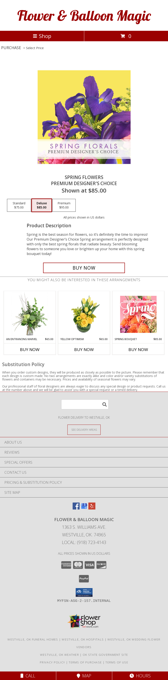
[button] (84, 592)
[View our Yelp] (91, 508)
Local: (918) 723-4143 (84, 542)
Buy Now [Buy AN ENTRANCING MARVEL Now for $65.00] (30, 349)
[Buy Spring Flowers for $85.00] (84, 268)
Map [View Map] (84, 676)
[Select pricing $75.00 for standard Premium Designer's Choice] (19, 205)
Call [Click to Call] (28, 676)
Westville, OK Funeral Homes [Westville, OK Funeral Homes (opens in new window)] (32, 639)
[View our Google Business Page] (84, 508)
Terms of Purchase (85, 662)
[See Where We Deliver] (84, 429)
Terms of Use (116, 662)
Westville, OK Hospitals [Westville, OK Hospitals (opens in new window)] (83, 639)
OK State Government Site (105, 655)
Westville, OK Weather (59, 655)
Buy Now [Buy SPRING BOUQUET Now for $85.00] (138, 349)
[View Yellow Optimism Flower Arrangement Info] (84, 314)
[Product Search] (84, 404)
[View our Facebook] (76, 508)
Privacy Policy (52, 662)
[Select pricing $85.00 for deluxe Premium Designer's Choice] (41, 205)
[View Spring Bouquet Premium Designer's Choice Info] (138, 314)
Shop (42, 36)
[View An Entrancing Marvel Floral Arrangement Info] (30, 314)
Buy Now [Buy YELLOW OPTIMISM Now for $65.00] (84, 349)
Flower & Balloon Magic (84, 15)
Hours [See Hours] (140, 676)
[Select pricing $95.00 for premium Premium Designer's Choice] (63, 205)
